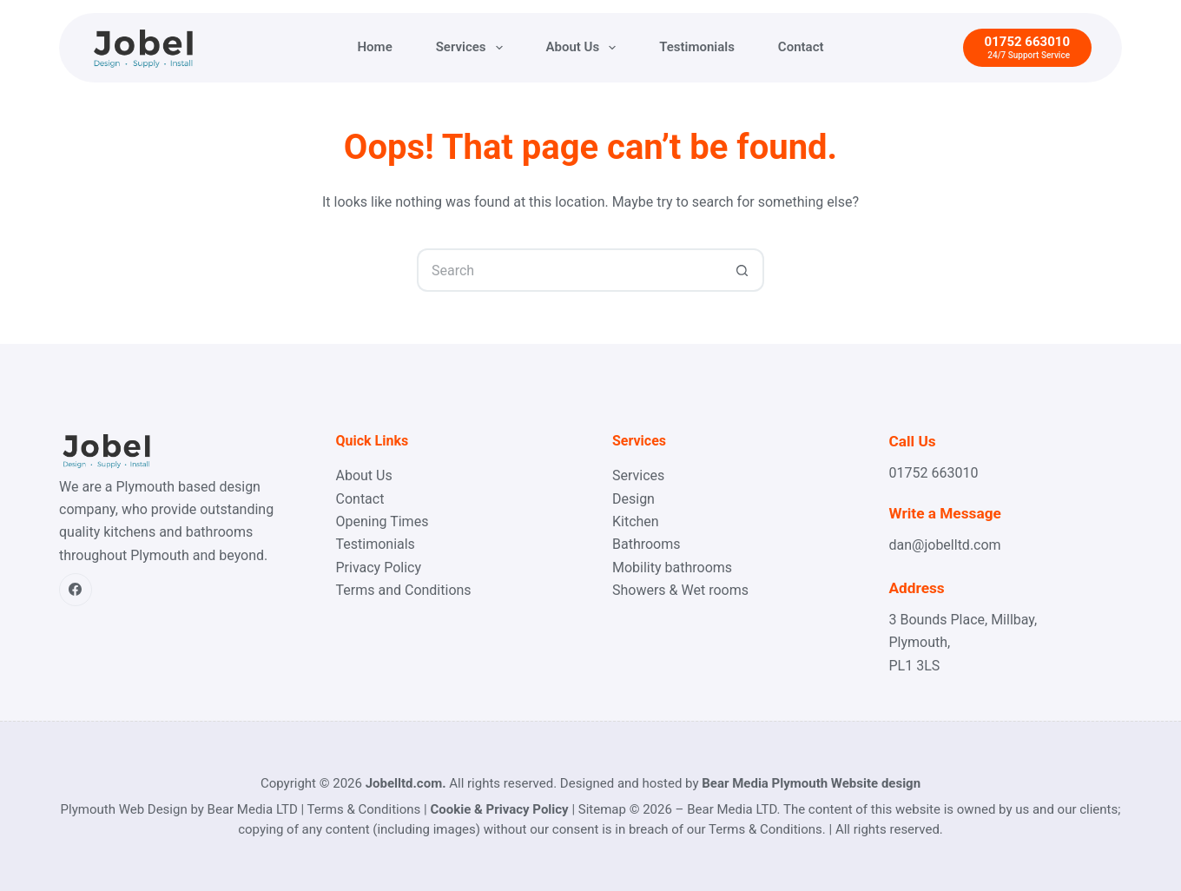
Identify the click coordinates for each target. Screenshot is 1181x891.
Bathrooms (646, 544)
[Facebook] (75, 589)
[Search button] (742, 270)
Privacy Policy (379, 567)
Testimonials (697, 47)
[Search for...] (569, 270)
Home (375, 47)
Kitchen (635, 521)
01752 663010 (934, 473)
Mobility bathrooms (672, 567)
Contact (801, 47)
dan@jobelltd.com (945, 545)
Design (633, 499)
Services (473, 47)
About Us (584, 47)
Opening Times (382, 521)
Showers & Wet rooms (680, 590)
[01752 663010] (1027, 48)
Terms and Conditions (404, 590)
